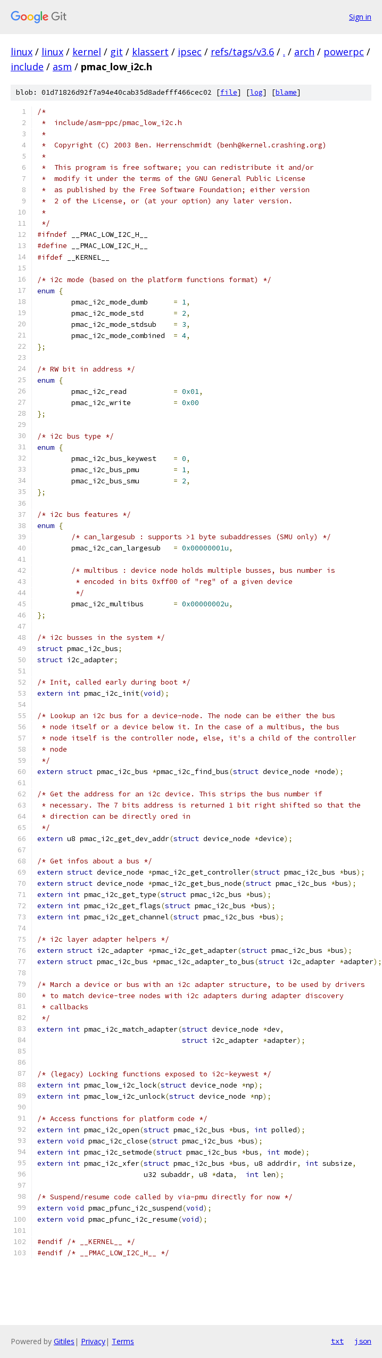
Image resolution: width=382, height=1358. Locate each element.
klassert (150, 51)
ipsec (190, 51)
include (27, 66)
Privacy (93, 1341)
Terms (123, 1341)
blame (286, 92)
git (116, 51)
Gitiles (64, 1341)
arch (304, 51)
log (256, 92)
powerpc (343, 51)
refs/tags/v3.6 (242, 51)
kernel (86, 51)
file (228, 92)
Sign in (360, 17)
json (362, 1341)
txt (337, 1341)
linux (21, 51)
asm (62, 66)
